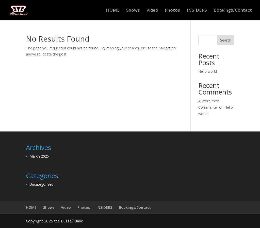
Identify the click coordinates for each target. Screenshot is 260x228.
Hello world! (208, 71)
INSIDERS (197, 10)
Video (152, 10)
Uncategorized (41, 184)
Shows (133, 10)
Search (225, 40)
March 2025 (39, 156)
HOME (113, 10)
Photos (172, 10)
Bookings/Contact (233, 10)
